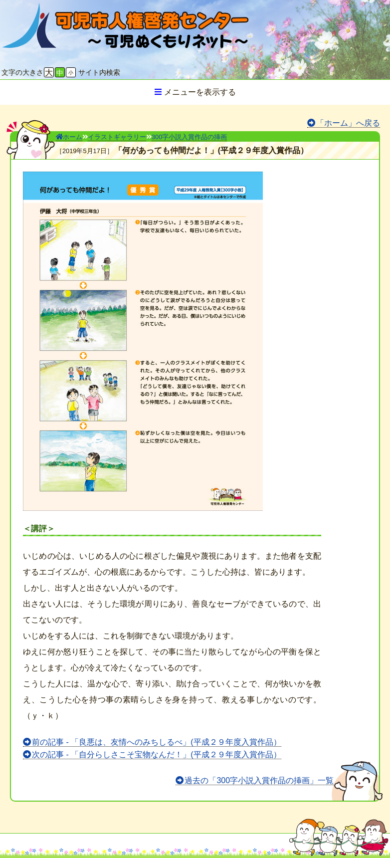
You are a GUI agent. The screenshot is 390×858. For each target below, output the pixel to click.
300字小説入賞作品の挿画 (189, 137)
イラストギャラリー (117, 137)
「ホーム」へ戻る (348, 123)
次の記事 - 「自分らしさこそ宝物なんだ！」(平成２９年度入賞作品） (156, 754)
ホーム (69, 137)
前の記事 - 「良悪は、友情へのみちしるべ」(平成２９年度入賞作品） (156, 742)
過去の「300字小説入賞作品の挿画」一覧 (259, 780)
